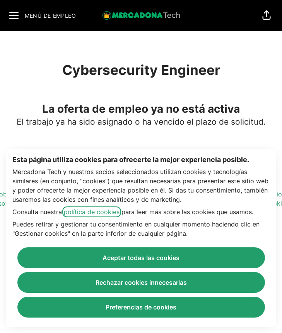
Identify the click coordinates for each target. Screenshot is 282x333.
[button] (266, 15)
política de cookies (92, 212)
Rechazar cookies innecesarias (141, 282)
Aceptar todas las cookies (141, 258)
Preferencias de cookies (141, 307)
